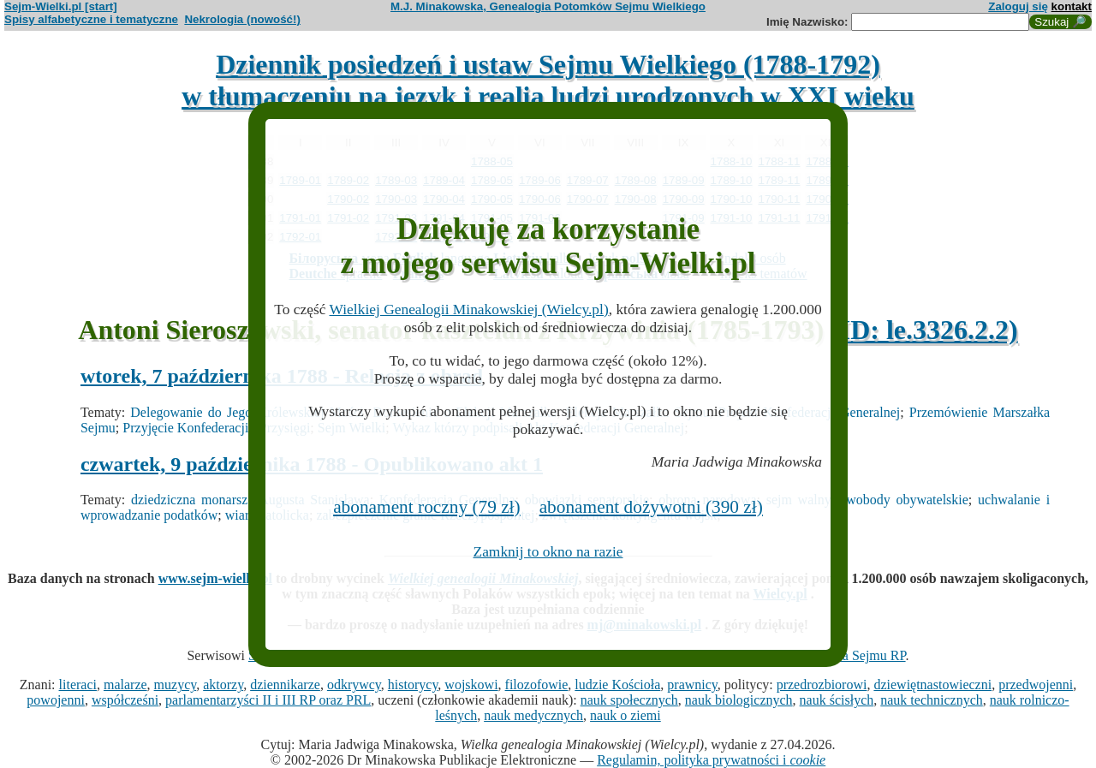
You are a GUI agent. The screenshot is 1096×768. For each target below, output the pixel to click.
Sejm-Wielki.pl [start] (60, 6)
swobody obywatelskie (904, 499)
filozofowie (537, 684)
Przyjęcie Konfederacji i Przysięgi (216, 427)
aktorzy (223, 684)
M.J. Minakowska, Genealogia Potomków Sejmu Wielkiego (548, 6)
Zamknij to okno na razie (548, 551)
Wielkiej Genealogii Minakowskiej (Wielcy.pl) (469, 309)
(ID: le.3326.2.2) (924, 329)
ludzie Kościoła (617, 684)
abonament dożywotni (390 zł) (651, 507)
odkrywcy (354, 684)
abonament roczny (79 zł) (427, 507)
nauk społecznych (629, 700)
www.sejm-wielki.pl (215, 578)
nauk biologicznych (739, 700)
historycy (413, 684)
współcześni (125, 700)
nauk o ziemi (625, 715)
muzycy (175, 684)
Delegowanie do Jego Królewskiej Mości (246, 412)
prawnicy (692, 684)
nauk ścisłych (837, 700)
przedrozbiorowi (822, 684)
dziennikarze (285, 684)
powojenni (56, 700)
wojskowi (470, 684)
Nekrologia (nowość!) (242, 19)
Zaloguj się (1018, 6)
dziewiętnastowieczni (932, 684)
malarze (125, 684)
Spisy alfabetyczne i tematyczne (91, 19)
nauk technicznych (931, 700)
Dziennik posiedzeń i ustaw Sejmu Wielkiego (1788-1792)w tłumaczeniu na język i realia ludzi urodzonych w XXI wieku (548, 80)
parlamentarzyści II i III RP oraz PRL (268, 700)
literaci (78, 684)
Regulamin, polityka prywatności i (711, 760)
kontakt (1071, 6)
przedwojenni (1035, 684)
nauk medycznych (533, 715)
